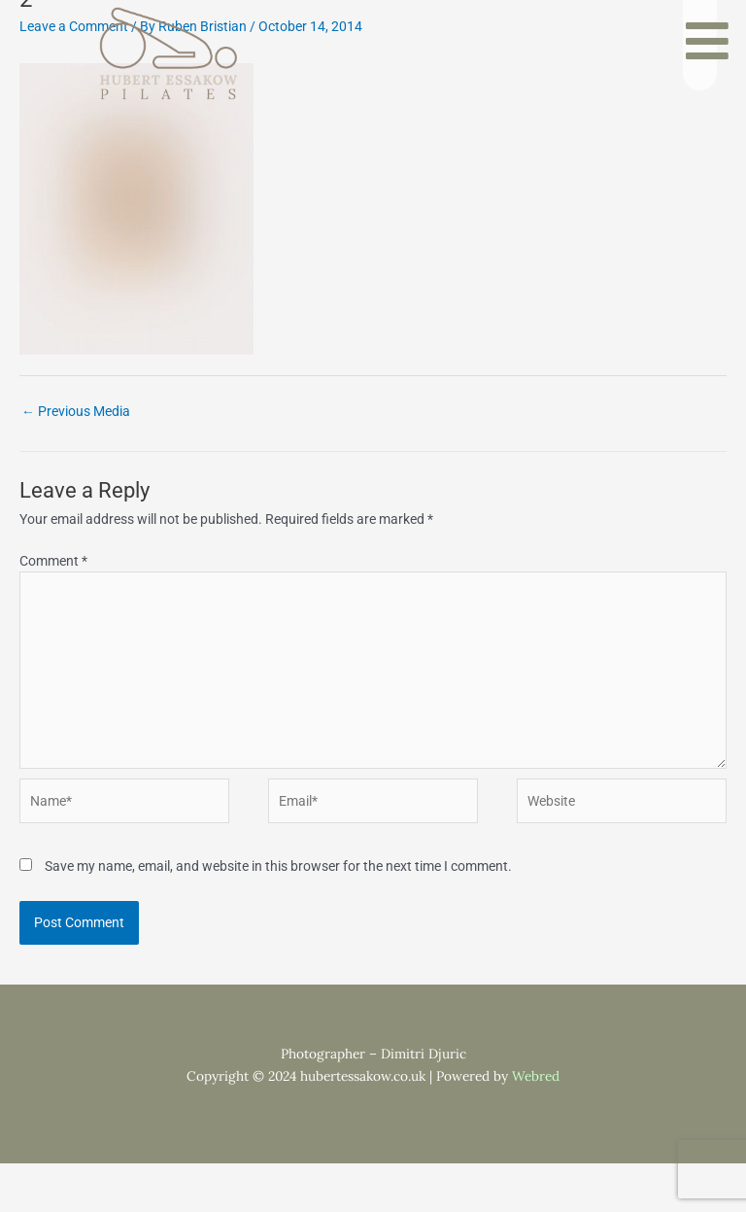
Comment (53, 561)
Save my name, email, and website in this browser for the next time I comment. (278, 866)
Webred (536, 1076)
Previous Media (75, 411)
